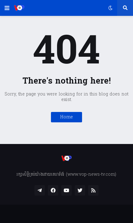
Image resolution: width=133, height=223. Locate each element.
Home (66, 117)
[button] (7, 8)
